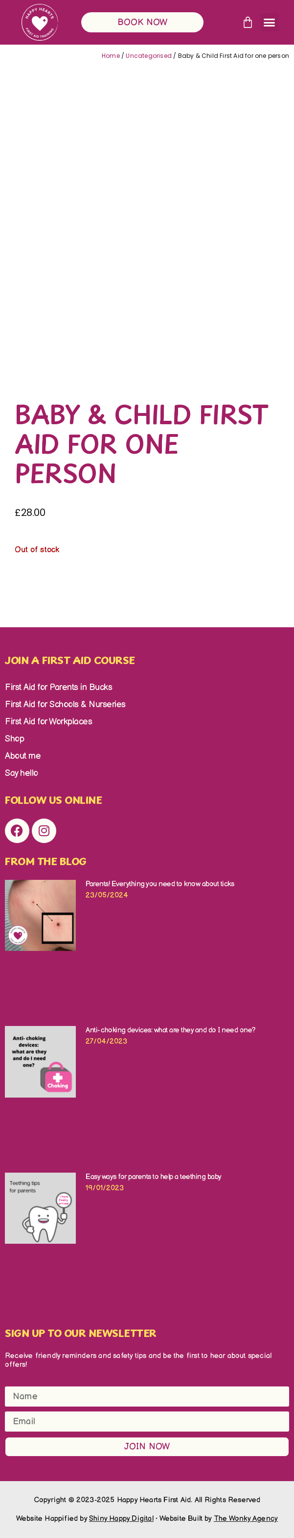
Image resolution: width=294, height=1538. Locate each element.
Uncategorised (149, 55)
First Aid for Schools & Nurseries (65, 704)
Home (111, 55)
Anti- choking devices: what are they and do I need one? (171, 1030)
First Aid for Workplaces (48, 722)
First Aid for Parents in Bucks (58, 687)
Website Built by (218, 1518)
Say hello (21, 773)
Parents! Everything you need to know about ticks (160, 884)
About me (23, 756)
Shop (14, 739)
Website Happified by (85, 1518)
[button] (269, 22)
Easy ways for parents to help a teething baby (154, 1176)
